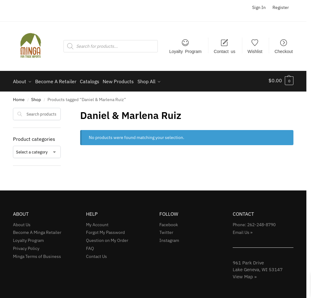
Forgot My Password (105, 230)
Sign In (259, 7)
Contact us (224, 51)
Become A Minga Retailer (37, 230)
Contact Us (96, 254)
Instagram (169, 238)
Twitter (166, 230)
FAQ (90, 246)
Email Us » (242, 230)
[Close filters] (62, 110)
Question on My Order (107, 238)
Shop (36, 97)
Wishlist (255, 51)
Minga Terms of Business (37, 254)
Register (280, 7)
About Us (22, 222)
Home (19, 97)
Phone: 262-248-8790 (254, 222)
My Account (97, 222)
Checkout (284, 51)
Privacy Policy (26, 246)
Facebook (168, 222)
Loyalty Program (185, 51)
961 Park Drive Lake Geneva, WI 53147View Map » (258, 267)
